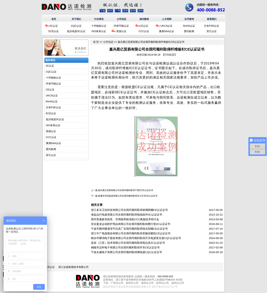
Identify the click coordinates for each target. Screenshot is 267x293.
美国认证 (121, 31)
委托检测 (189, 31)
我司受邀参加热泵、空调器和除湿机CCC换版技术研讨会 (125, 219)
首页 (53, 19)
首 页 (96, 41)
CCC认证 (144, 31)
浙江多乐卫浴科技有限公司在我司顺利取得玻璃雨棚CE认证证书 (129, 209)
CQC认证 (76, 25)
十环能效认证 (98, 25)
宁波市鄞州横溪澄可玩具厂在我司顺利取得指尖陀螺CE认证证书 (129, 228)
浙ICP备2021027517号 (165, 286)
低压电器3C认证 (76, 31)
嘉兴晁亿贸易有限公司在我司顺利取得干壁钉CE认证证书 (125, 190)
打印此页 (169, 54)
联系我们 (211, 19)
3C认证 (53, 25)
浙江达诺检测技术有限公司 (73, 267)
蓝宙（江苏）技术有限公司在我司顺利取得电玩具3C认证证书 (128, 242)
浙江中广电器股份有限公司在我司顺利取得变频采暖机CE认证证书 (131, 233)
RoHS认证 (189, 25)
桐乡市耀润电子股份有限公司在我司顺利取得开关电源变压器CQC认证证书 (136, 238)
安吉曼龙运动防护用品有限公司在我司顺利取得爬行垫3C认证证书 (130, 223)
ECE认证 (54, 31)
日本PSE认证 (211, 25)
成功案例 (144, 19)
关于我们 (76, 19)
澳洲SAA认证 (166, 31)
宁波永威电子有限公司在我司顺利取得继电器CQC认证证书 (126, 252)
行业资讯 (99, 19)
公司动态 (121, 19)
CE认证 (144, 25)
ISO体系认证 (99, 31)
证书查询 (189, 19)
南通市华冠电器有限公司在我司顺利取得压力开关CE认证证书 (127, 196)
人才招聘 (166, 19)
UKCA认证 (166, 25)
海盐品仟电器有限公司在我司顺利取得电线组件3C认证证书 (126, 214)
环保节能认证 (121, 25)
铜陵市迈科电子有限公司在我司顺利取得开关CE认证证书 (125, 247)
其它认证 (212, 31)
